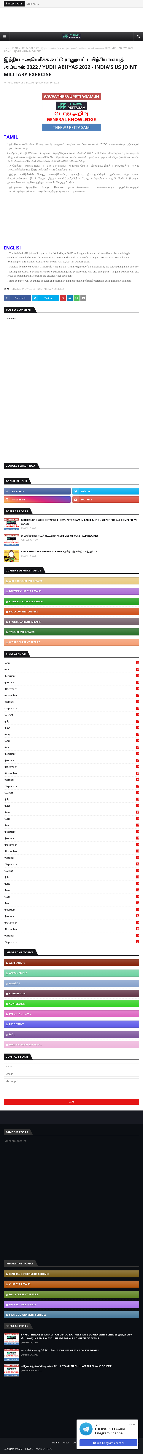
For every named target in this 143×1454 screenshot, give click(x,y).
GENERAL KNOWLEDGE (23, 288)
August (72, 715)
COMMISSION (17, 993)
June (72, 728)
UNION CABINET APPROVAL (25, 1044)
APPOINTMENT (18, 973)
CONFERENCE (17, 1003)
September (72, 708)
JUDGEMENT (16, 1024)
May (72, 734)
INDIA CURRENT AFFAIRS (23, 611)
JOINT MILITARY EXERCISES (25, 48)
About (66, 1442)
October (72, 702)
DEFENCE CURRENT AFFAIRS (25, 591)
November (72, 695)
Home (7, 48)
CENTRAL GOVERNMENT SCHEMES (29, 1274)
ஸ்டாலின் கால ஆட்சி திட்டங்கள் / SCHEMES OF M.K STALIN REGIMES (60, 535)
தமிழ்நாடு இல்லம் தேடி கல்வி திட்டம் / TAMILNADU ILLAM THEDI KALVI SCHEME (66, 1366)
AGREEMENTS (17, 963)
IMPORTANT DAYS (20, 1014)
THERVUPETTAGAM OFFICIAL (37, 1448)
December (72, 689)
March (72, 669)
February (72, 676)
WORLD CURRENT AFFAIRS (24, 642)
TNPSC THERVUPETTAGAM (20, 82)
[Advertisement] (71, 19)
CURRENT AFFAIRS (20, 1284)
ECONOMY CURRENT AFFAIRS (26, 601)
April (72, 663)
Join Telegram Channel (108, 1443)
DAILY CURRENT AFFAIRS (23, 1294)
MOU (12, 1034)
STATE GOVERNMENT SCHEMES (27, 1314)
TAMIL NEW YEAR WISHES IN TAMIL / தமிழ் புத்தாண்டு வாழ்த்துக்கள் (59, 551)
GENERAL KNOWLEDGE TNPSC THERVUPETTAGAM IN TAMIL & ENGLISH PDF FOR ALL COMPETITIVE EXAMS (79, 521)
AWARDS (14, 983)
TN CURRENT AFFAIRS (22, 632)
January (72, 682)
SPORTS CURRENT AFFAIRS (25, 621)
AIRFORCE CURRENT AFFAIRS (26, 581)
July (72, 721)
